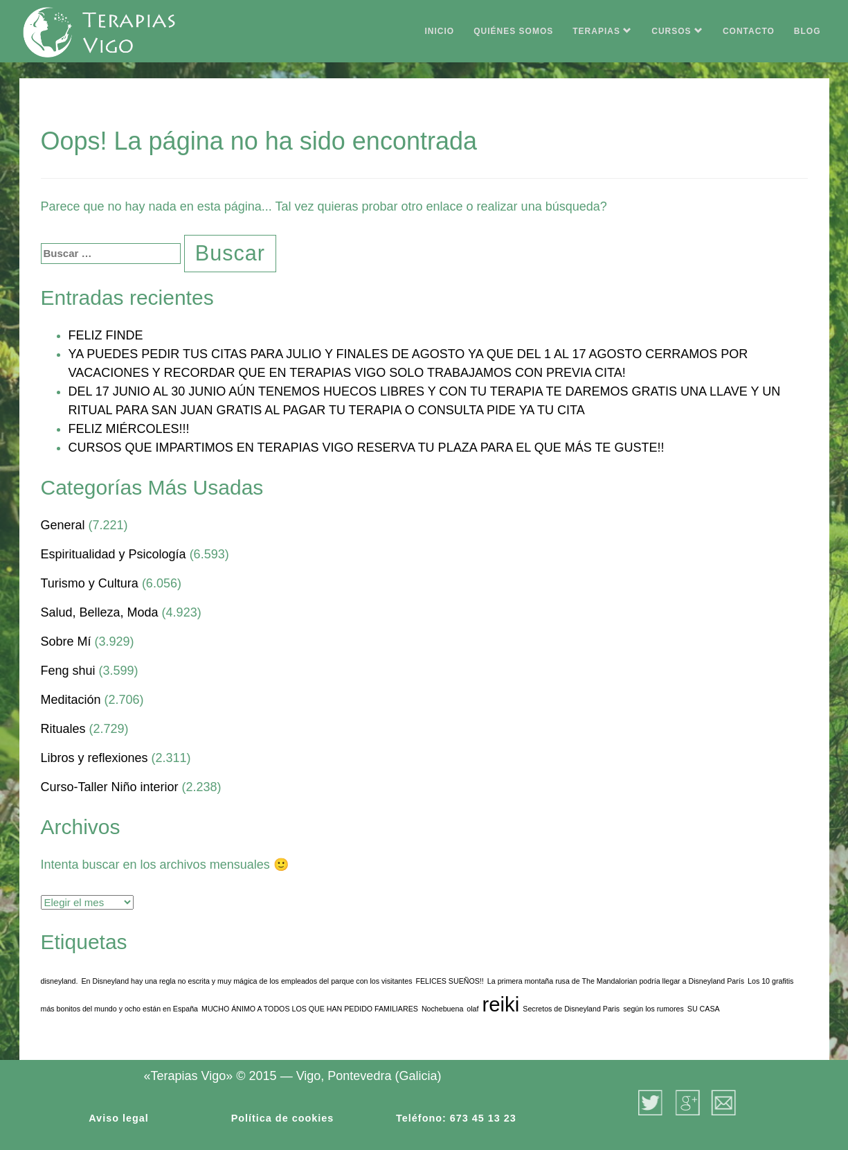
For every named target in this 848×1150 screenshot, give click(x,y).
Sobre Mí (66, 641)
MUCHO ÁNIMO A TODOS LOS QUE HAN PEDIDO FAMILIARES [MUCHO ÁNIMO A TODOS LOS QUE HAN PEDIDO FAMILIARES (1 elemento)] (309, 1009)
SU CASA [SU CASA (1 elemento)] (703, 1009)
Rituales (63, 729)
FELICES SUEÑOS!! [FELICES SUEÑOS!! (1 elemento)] (449, 981)
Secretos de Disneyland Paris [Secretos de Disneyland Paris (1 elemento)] (571, 1009)
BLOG (807, 31)
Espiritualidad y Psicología (113, 554)
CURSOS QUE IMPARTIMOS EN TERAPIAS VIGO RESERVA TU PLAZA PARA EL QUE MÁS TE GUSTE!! (367, 447)
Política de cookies (282, 1118)
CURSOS (677, 31)
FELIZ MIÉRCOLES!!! (129, 429)
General (63, 525)
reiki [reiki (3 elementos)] (501, 1004)
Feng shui (68, 671)
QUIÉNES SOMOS (513, 31)
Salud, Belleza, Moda (100, 612)
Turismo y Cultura (89, 583)
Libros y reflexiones (94, 758)
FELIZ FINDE (106, 335)
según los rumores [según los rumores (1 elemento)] (653, 1009)
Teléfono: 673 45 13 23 (456, 1118)
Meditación (71, 700)
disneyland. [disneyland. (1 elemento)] (59, 981)
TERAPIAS (602, 31)
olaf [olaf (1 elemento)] (472, 1009)
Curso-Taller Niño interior (110, 787)
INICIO (440, 31)
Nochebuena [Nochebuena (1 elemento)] (442, 1009)
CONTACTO (749, 31)
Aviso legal (118, 1118)
